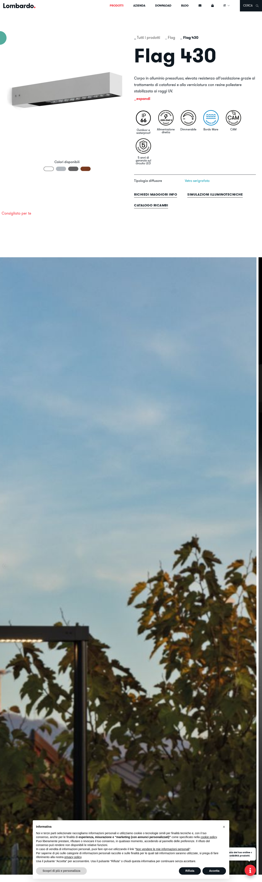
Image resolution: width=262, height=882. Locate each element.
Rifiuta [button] (189, 870)
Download (163, 5)
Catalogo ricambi (151, 205)
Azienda (139, 5)
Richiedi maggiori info (155, 194)
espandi (143, 98)
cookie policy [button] (209, 837)
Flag (171, 37)
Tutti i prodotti (148, 37)
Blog (185, 5)
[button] (224, 827)
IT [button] (227, 5)
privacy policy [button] (72, 857)
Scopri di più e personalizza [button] (61, 870)
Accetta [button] (214, 870)
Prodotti (116, 5)
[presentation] (5, 566)
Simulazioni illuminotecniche (215, 194)
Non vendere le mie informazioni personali (162, 849)
